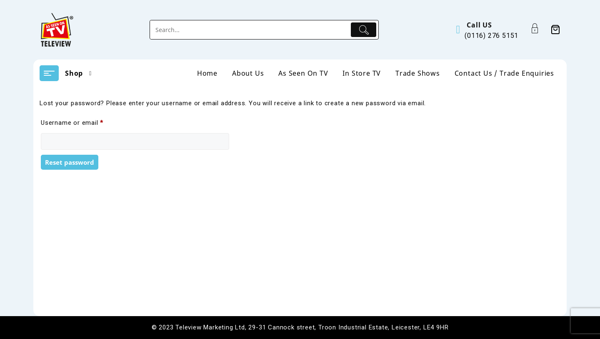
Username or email (85, 121)
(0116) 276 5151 (491, 36)
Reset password (69, 162)
